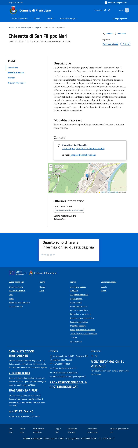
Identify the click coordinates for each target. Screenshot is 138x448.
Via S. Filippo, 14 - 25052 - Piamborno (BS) (83, 148)
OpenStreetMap (113, 192)
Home (11, 27)
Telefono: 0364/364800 (61, 359)
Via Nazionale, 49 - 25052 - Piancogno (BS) (69, 355)
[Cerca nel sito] (126, 10)
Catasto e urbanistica (78, 306)
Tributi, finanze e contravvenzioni (83, 333)
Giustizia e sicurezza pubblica (82, 318)
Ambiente (74, 290)
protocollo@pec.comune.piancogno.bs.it (68, 376)
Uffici (11, 294)
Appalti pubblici (76, 298)
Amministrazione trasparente (21, 353)
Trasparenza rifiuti (23, 390)
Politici (11, 298)
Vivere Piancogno (23, 27)
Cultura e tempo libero (79, 310)
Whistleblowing (21, 411)
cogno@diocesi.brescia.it (83, 154)
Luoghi (36, 27)
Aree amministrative (17, 290)
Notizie (42, 286)
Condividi (107, 33)
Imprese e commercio (79, 321)
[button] (87, 176)
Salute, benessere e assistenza (82, 329)
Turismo (73, 337)
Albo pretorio (19, 373)
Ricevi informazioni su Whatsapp (107, 363)
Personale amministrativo (19, 302)
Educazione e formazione (80, 314)
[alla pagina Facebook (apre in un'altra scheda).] (103, 10)
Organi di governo (16, 286)
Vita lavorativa (76, 341)
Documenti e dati (16, 306)
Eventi (103, 290)
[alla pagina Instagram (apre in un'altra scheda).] (107, 10)
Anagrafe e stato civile (79, 294)
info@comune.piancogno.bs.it (63, 372)
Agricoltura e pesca (78, 286)
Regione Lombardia (16, 2)
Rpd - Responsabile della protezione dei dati (68, 384)
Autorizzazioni (76, 302)
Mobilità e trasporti (78, 325)
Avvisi (41, 290)
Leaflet (102, 192)
